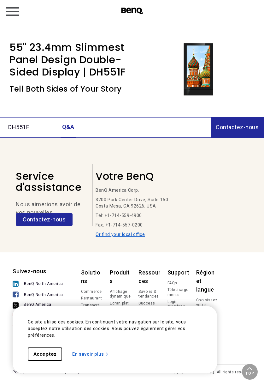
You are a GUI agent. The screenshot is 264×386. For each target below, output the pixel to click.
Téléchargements (178, 292)
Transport (90, 305)
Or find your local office (120, 234)
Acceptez (44, 354)
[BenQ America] (39, 306)
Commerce (91, 291)
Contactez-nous (44, 219)
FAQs (172, 283)
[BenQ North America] (39, 284)
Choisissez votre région (207, 305)
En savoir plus (90, 354)
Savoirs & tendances (148, 294)
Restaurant (91, 298)
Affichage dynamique (120, 294)
